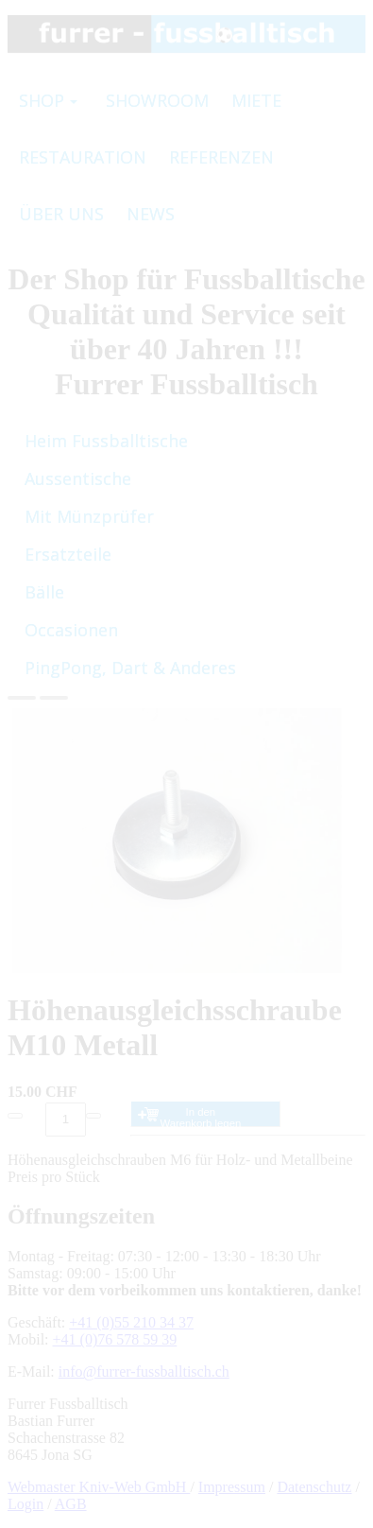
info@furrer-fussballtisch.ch (144, 1371)
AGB (71, 1504)
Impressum (231, 1487)
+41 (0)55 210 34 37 (131, 1322)
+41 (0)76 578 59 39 (115, 1339)
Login (25, 1504)
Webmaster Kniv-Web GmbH (99, 1487)
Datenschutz (314, 1487)
